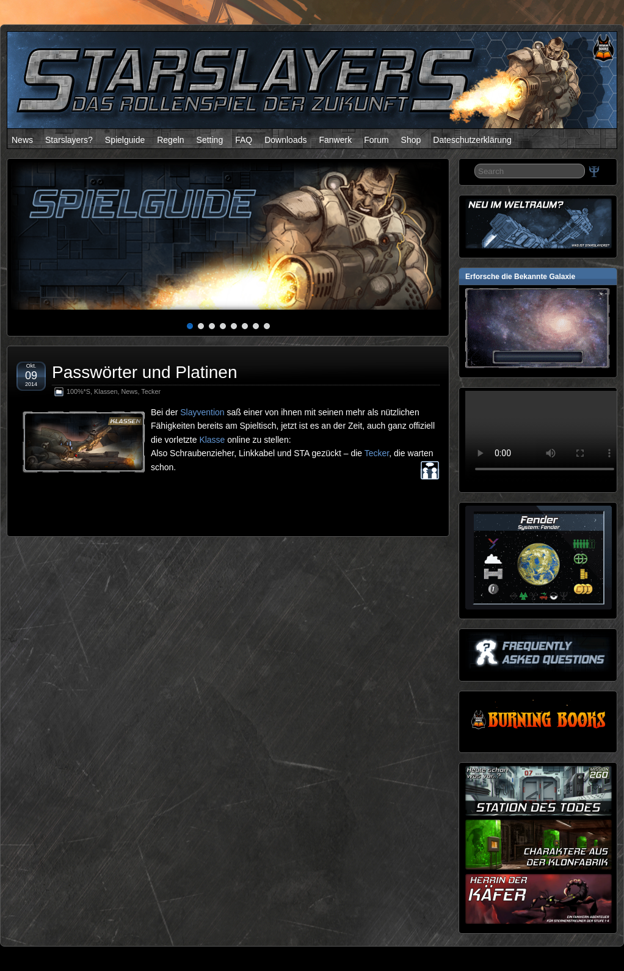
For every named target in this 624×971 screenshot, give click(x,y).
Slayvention (202, 412)
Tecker (151, 391)
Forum (376, 140)
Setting (210, 140)
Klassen (105, 391)
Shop (411, 140)
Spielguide (125, 140)
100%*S (78, 391)
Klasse (212, 440)
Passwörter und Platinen (145, 372)
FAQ (243, 140)
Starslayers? (69, 140)
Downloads (285, 140)
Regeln (170, 140)
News (22, 140)
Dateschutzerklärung (472, 140)
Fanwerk (335, 140)
